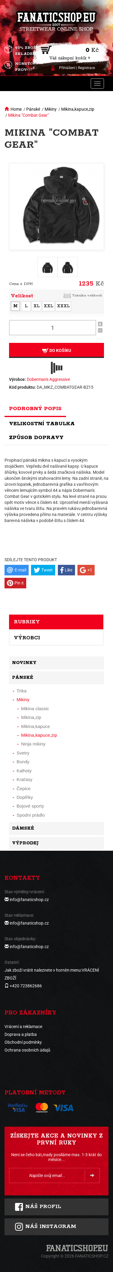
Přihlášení (67, 68)
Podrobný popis (35, 408)
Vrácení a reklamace (23, 1026)
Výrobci (27, 637)
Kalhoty (24, 770)
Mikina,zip (31, 717)
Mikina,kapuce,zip (77, 109)
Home (16, 109)
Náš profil (37, 1206)
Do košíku (56, 350)
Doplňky (25, 797)
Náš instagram (45, 1226)
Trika (22, 690)
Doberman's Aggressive (48, 379)
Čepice (24, 788)
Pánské (33, 109)
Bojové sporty (30, 805)
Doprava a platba (21, 1034)
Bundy (23, 761)
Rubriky (27, 622)
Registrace (86, 68)
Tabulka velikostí (87, 295)
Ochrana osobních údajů (27, 1050)
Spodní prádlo (31, 815)
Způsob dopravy (36, 437)
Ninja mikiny (33, 743)
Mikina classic (35, 708)
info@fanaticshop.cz (29, 899)
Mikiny (51, 109)
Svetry (23, 752)
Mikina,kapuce (35, 726)
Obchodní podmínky (23, 1042)
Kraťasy (24, 779)
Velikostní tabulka (42, 423)
